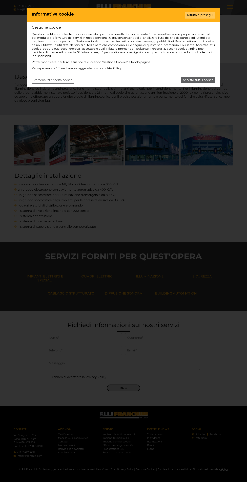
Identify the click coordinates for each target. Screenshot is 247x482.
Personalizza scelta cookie (53, 80)
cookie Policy (111, 68)
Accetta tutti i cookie (198, 80)
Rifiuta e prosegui (200, 15)
